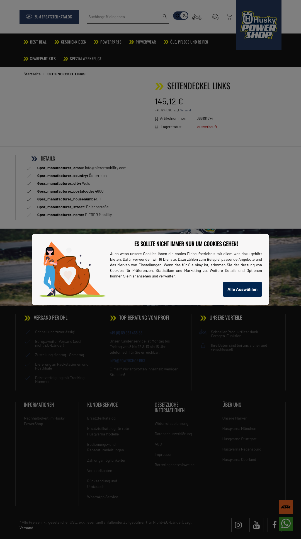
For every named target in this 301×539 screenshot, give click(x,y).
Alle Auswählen (242, 289)
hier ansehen (140, 276)
